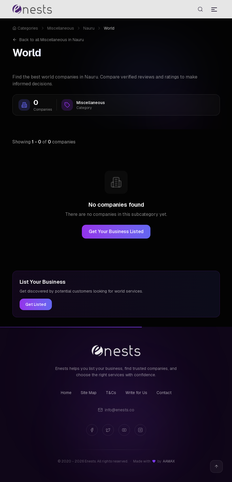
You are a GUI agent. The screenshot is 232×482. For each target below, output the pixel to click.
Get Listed (35, 304)
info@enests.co (116, 409)
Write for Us (136, 392)
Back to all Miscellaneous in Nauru (48, 39)
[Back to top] (216, 466)
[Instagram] (140, 430)
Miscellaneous (60, 28)
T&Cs (111, 392)
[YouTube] (124, 430)
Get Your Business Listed (116, 231)
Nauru (89, 28)
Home (66, 392)
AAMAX (169, 461)
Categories (25, 28)
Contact (163, 392)
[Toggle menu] (214, 9)
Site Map (89, 392)
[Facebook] (92, 430)
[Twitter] (108, 430)
